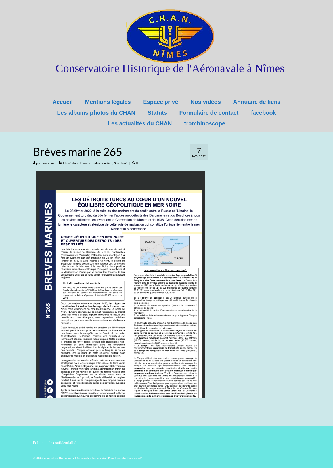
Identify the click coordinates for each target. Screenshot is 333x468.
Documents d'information (96, 163)
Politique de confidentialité (54, 443)
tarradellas (47, 163)
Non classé (120, 163)
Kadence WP (134, 458)
